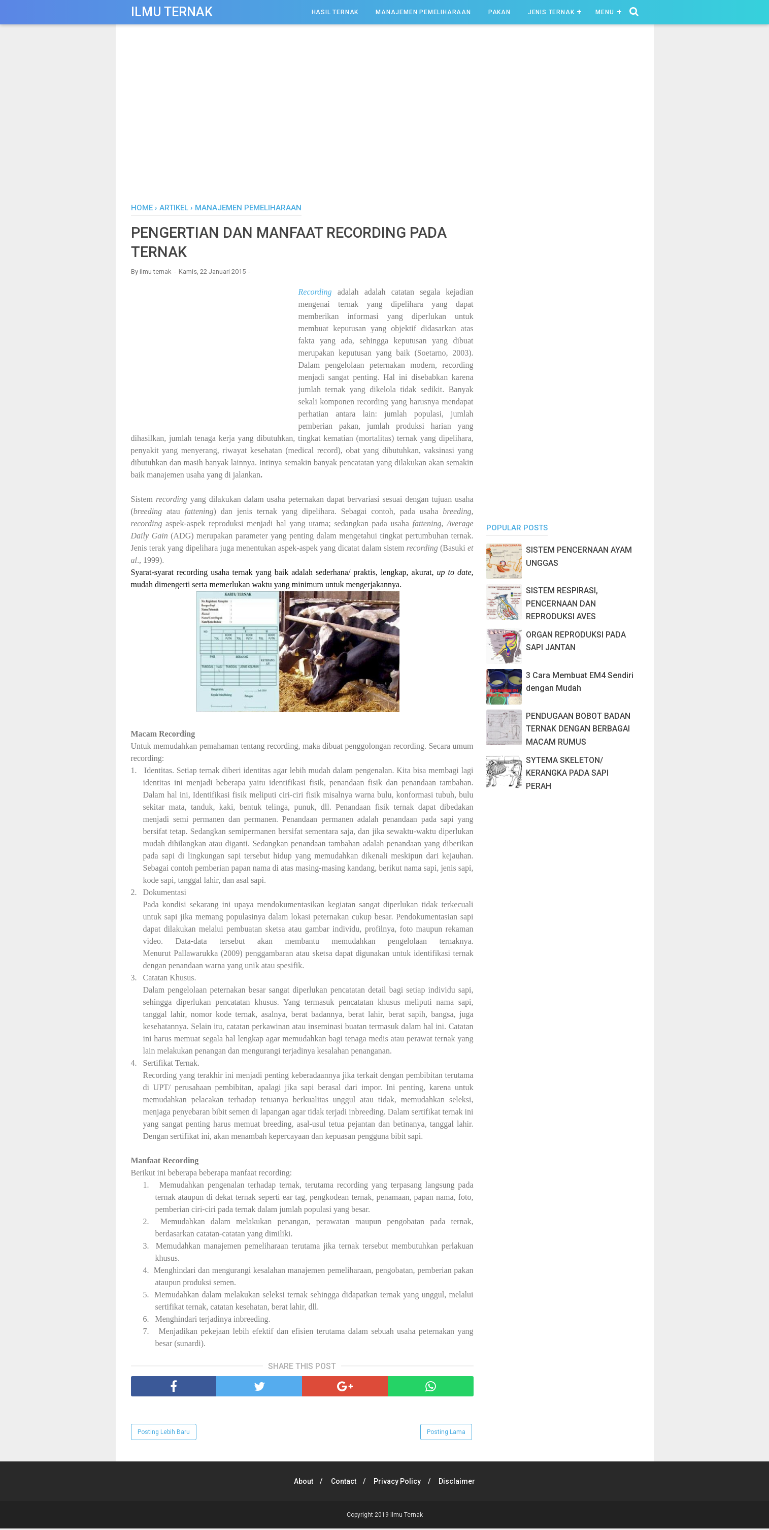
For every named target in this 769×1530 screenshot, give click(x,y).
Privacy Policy (398, 1483)
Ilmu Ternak (172, 12)
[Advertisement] (385, 116)
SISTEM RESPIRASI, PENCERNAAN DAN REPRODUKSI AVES (562, 603)
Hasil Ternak (335, 12)
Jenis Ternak (551, 12)
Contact (342, 1483)
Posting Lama (446, 1433)
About (301, 1483)
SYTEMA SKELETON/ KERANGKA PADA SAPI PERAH (567, 773)
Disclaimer (459, 1483)
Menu (604, 12)
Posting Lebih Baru (164, 1433)
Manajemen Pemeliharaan (423, 12)
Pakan (499, 12)
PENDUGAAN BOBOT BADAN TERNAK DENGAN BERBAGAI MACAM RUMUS (578, 729)
